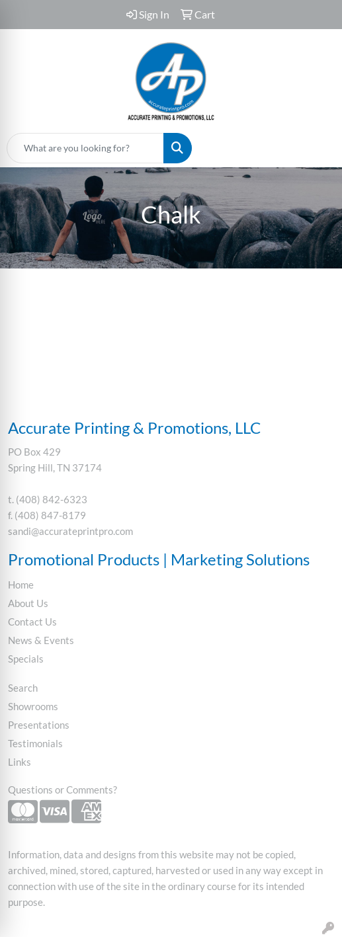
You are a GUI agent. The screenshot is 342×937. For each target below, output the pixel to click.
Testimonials (35, 743)
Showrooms (33, 706)
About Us (28, 603)
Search (23, 688)
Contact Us (32, 622)
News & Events (41, 640)
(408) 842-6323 (51, 499)
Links (19, 762)
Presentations (38, 725)
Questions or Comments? (62, 789)
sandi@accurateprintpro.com (70, 531)
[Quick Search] (85, 148)
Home (21, 585)
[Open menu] (315, 148)
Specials (26, 659)
